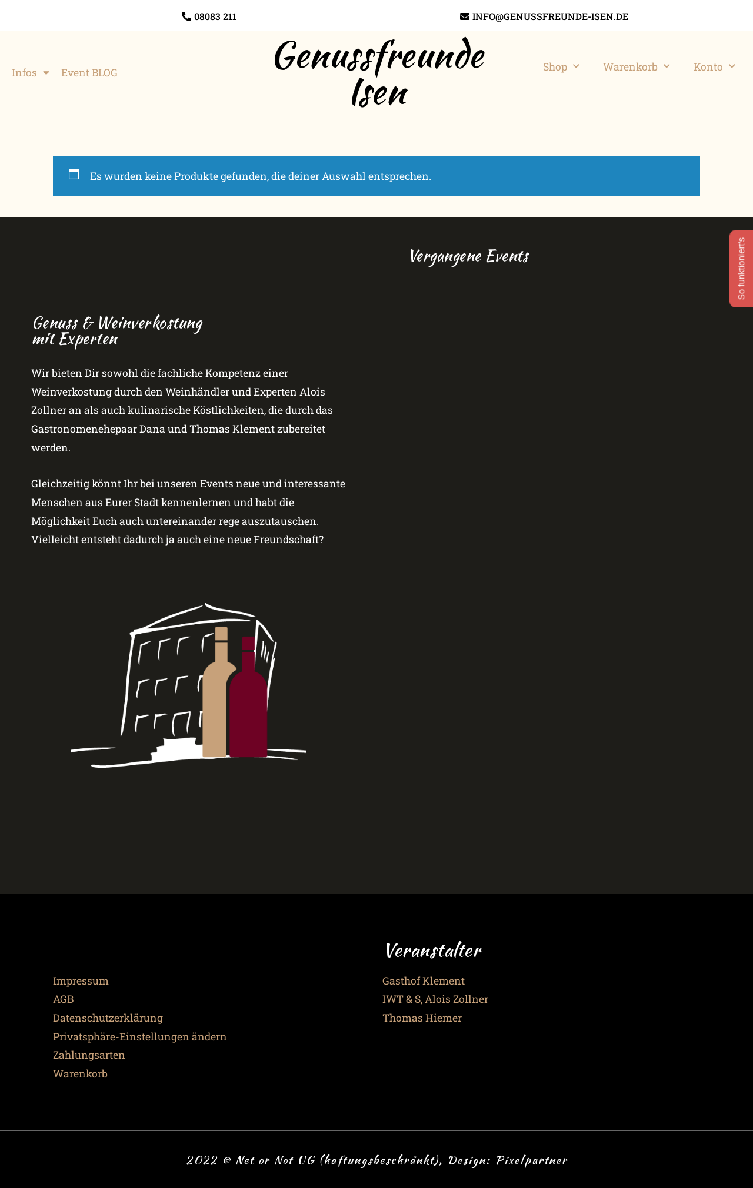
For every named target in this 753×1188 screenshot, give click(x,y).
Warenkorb (636, 66)
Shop (561, 66)
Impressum (81, 981)
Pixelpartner (531, 1160)
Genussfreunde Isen (376, 72)
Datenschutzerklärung (108, 1018)
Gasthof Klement (423, 981)
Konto (714, 66)
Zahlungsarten (89, 1055)
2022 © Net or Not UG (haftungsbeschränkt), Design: (340, 1160)
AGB (63, 999)
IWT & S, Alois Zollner (435, 999)
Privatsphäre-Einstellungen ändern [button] (140, 1036)
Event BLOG (89, 72)
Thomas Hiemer (422, 1018)
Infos (30, 73)
